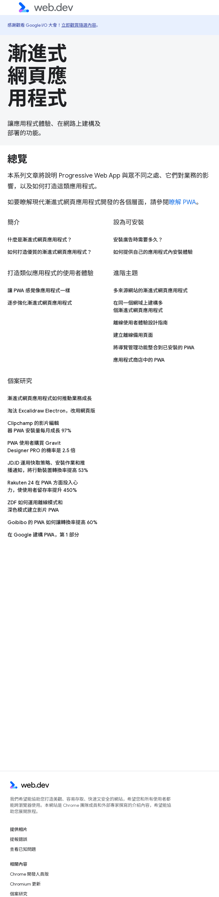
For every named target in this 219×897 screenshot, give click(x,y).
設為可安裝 (128, 222)
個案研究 (19, 381)
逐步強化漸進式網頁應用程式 (39, 303)
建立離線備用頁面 (133, 335)
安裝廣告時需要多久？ (138, 240)
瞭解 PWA (182, 202)
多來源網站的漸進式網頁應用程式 (150, 291)
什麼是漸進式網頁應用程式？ (39, 240)
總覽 (17, 159)
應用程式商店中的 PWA (139, 360)
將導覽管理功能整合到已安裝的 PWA (153, 348)
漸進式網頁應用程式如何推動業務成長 (49, 398)
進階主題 (125, 273)
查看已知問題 (23, 849)
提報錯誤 (18, 839)
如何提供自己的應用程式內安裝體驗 (153, 252)
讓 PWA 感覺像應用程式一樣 (38, 291)
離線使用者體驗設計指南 (140, 323)
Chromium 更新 (25, 884)
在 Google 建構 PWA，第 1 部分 (43, 535)
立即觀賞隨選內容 (78, 25)
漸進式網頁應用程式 (37, 75)
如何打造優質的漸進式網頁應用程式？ (49, 252)
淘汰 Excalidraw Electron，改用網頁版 (51, 411)
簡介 (13, 222)
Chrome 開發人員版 (29, 874)
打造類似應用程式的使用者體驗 (50, 273)
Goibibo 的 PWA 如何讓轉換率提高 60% (52, 522)
